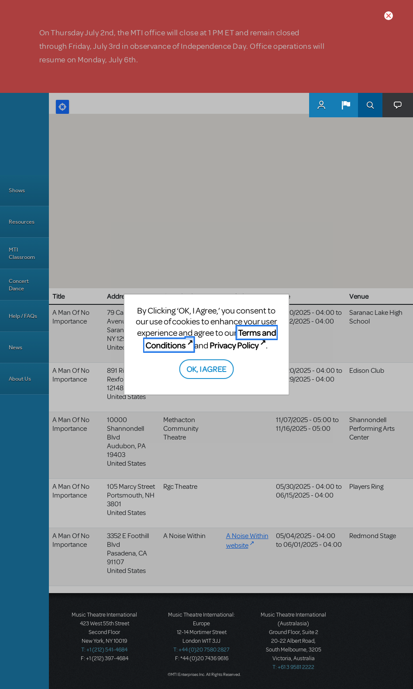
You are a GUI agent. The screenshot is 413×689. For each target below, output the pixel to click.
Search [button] (370, 105)
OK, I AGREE (206, 369)
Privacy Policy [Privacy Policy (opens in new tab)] (234, 345)
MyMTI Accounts (321, 105)
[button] (346, 105)
